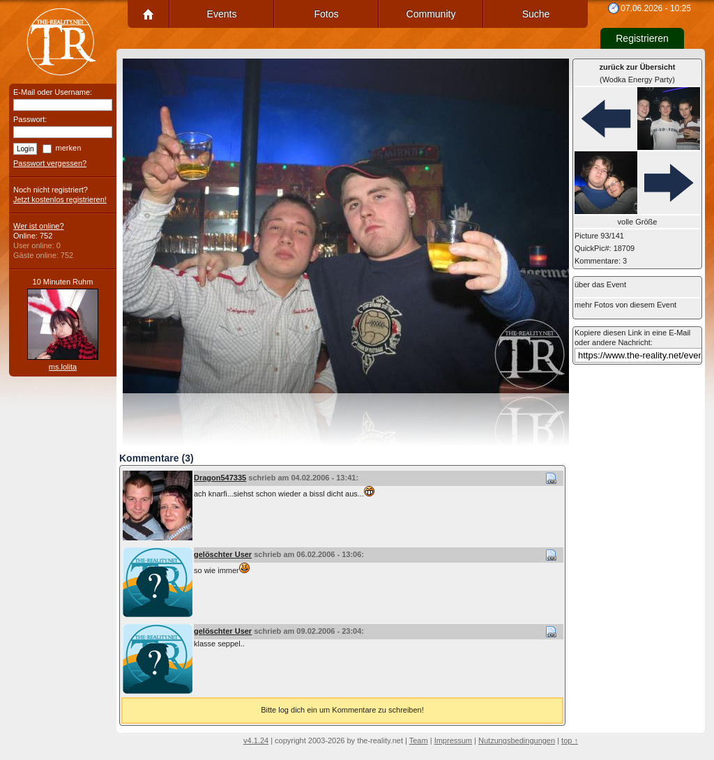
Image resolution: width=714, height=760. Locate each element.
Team (418, 740)
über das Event (600, 284)
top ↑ (569, 740)
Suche (536, 14)
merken (69, 148)
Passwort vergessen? (49, 163)
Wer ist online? (38, 226)
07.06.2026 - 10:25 (656, 8)
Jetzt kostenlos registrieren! (60, 199)
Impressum (453, 740)
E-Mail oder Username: (52, 92)
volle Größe (638, 222)
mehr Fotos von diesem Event (625, 305)
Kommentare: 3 (601, 261)
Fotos (326, 14)
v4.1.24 (255, 740)
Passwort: (30, 119)
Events (222, 14)
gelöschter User (223, 554)
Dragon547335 (220, 477)
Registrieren (642, 38)
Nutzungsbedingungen (516, 740)
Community (431, 14)
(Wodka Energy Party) (638, 73)
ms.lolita (63, 367)
